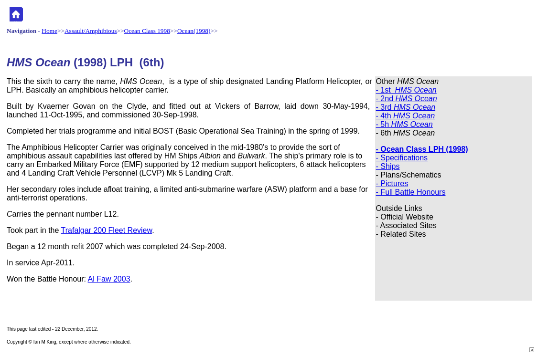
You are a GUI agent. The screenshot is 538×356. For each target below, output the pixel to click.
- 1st (406, 90)
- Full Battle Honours (411, 192)
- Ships (388, 166)
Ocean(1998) (194, 30)
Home (49, 30)
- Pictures (392, 183)
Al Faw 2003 (109, 279)
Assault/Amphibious (91, 30)
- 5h (404, 124)
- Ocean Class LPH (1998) (422, 149)
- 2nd (406, 98)
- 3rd (405, 107)
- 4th (405, 116)
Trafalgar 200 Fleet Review (106, 230)
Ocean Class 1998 (147, 30)
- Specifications (402, 158)
